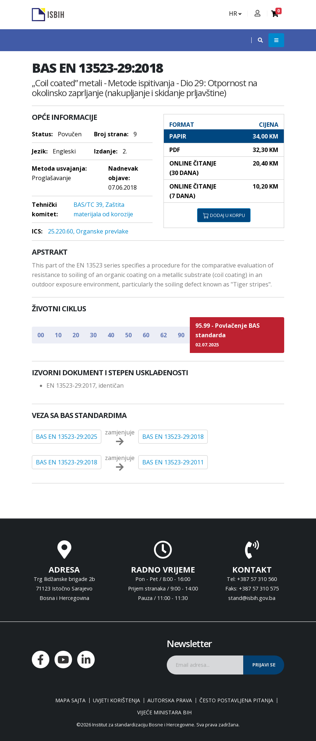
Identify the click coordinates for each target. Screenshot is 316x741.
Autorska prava (169, 700)
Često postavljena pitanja (236, 700)
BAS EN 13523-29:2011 (173, 462)
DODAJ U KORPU (224, 215)
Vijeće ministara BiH (164, 712)
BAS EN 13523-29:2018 (173, 437)
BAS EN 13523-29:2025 (66, 437)
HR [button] (235, 14)
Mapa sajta (70, 700)
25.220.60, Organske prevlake (88, 231)
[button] (257, 40)
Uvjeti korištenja (116, 700)
